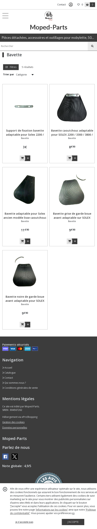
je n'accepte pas (24, 522)
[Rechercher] (92, 46)
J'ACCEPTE (73, 522)
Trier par (8, 74)
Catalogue (9, 372)
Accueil (7, 367)
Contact (61, 4)
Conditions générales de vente (20, 387)
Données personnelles (14, 427)
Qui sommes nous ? (14, 382)
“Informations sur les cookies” (51, 509)
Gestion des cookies (13, 422)
